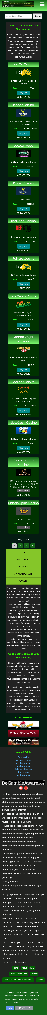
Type (29, 552)
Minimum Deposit (26, 573)
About (24, 968)
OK (10, 1008)
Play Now (23, 92)
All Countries (23, 775)
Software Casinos (23, 769)
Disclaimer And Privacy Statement (18, 980)
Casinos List (23, 757)
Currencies (23, 772)
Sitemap (40, 980)
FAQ (32, 968)
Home (15, 968)
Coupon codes (23, 760)
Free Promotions (23, 766)
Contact (34, 974)
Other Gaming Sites (18, 974)
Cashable (28, 566)
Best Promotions (23, 763)
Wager (29, 581)
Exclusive (28, 559)
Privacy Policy (24, 1008)
